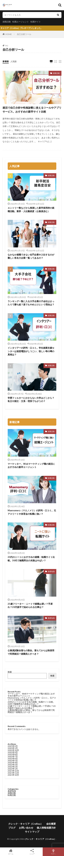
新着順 (6, 61)
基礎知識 (51, 571)
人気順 (13, 61)
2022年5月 (13, 760)
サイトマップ (32, 831)
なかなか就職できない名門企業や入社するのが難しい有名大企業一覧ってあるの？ (31, 256)
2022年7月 (13, 756)
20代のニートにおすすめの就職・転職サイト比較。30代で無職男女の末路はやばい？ (31, 559)
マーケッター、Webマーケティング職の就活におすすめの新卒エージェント (31, 465)
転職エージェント (20, 21)
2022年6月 (13, 758)
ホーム (10, 852)
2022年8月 (13, 754)
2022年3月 (13, 764)
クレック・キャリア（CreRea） (25, 823)
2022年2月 (13, 766)
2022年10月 (13, 750)
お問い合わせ (26, 827)
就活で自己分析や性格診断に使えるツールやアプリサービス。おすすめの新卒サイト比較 (32, 109)
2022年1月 (13, 768)
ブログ (12, 827)
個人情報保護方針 (46, 827)
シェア (32, 852)
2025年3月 (13, 746)
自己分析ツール (24, 34)
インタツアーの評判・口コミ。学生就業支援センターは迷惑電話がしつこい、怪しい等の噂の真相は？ (31, 351)
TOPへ (53, 852)
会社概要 (51, 823)
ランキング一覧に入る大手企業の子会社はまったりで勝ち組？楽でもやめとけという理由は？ (31, 303)
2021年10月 (13, 775)
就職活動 (7, 21)
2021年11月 (13, 773)
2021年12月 (13, 770)
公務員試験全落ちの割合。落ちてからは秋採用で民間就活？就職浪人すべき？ (31, 652)
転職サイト (36, 21)
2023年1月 (13, 748)
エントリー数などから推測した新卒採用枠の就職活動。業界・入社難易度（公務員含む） (31, 209)
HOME (8, 34)
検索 (10, 672)
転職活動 (51, 478)
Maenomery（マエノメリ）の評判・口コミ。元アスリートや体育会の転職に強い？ (32, 512)
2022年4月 (13, 762)
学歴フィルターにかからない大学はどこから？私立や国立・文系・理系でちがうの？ (31, 399)
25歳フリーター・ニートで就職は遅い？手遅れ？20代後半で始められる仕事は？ (30, 605)
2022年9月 (13, 752)
